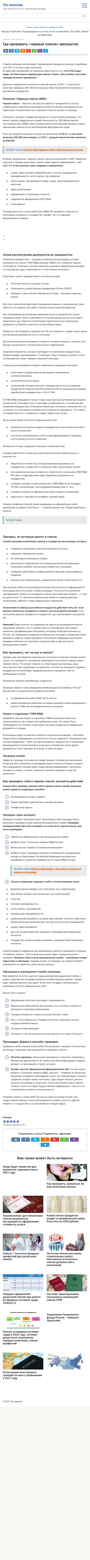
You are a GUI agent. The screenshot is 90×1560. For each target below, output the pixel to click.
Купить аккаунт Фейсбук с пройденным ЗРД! (45, 27)
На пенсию (13, 5)
